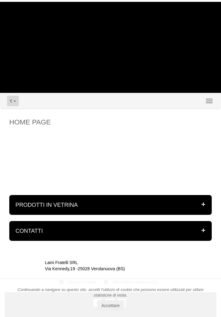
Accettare (110, 305)
